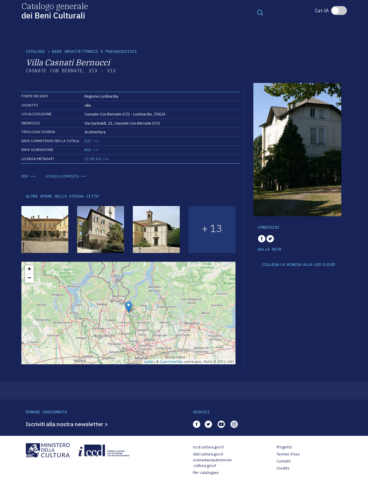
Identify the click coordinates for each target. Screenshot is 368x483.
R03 (87, 149)
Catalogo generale (54, 10)
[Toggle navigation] (260, 12)
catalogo (35, 51)
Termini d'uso (288, 454)
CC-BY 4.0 (92, 159)
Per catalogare (206, 472)
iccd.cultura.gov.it (208, 447)
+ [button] (29, 269)
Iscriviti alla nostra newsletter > (67, 424)
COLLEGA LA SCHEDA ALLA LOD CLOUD (298, 264)
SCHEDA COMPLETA (62, 176)
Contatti (284, 461)
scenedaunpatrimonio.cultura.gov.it (212, 463)
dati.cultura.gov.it (208, 454)
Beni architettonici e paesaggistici (94, 51)
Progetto (284, 447)
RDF (24, 176)
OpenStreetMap (171, 362)
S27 (87, 141)
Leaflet (148, 362)
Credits (283, 468)
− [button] (29, 278)
